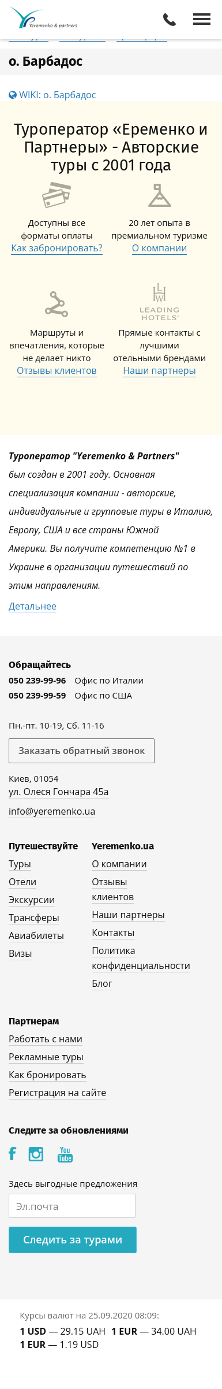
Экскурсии (32, 899)
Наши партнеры (159, 370)
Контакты (113, 932)
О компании (159, 248)
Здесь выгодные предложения (73, 1183)
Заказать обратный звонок (81, 750)
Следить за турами (72, 1239)
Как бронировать (47, 1074)
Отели (22, 881)
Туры (20, 863)
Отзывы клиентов (57, 370)
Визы (20, 953)
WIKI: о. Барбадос (52, 94)
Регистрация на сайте (57, 1092)
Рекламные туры (46, 1056)
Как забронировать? (56, 248)
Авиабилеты (36, 935)
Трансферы (34, 917)
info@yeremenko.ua (52, 811)
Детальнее (33, 606)
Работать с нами (45, 1039)
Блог (102, 983)
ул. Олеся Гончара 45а (59, 791)
